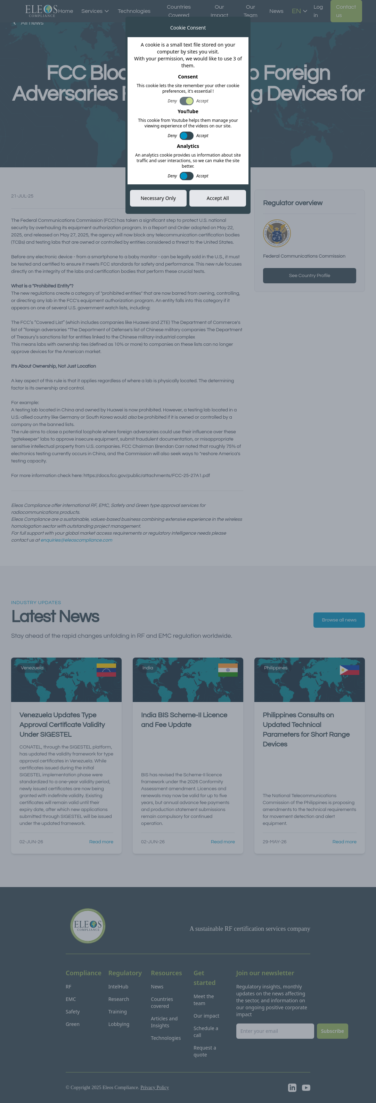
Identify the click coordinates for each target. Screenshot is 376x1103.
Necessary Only (158, 198)
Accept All (218, 198)
